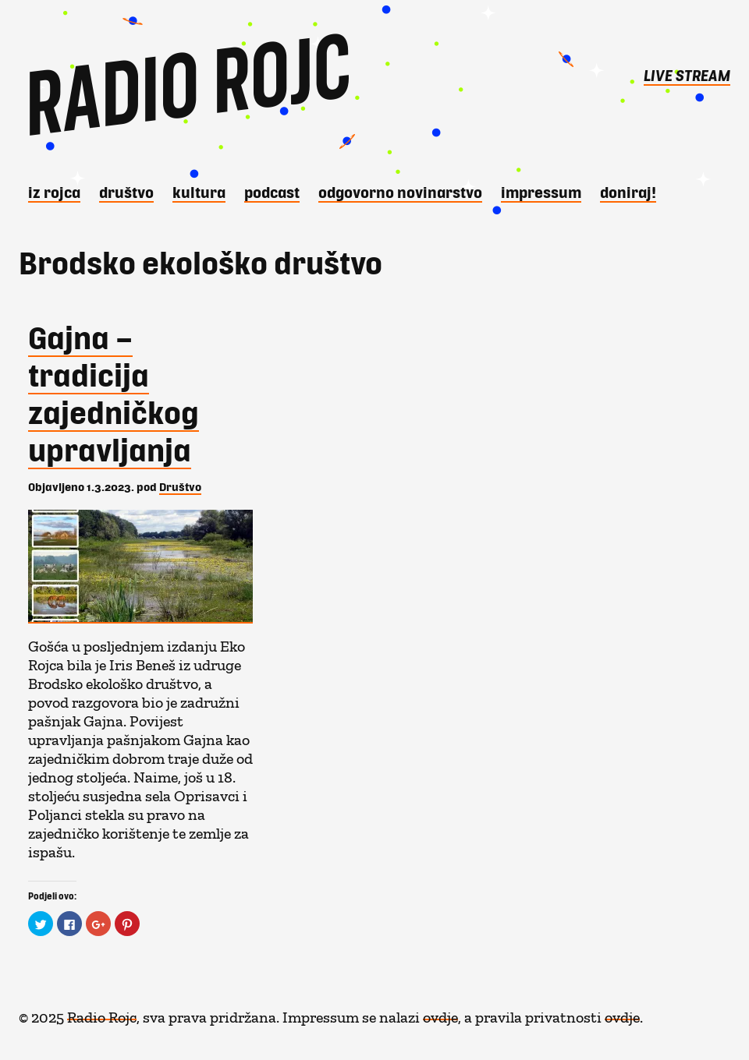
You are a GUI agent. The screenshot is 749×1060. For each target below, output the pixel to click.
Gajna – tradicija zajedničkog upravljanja (113, 393)
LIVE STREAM (687, 74)
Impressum (541, 191)
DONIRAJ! (628, 191)
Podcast (272, 191)
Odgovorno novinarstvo (400, 191)
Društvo (126, 191)
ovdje (440, 1013)
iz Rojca (54, 191)
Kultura (198, 191)
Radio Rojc (102, 1013)
